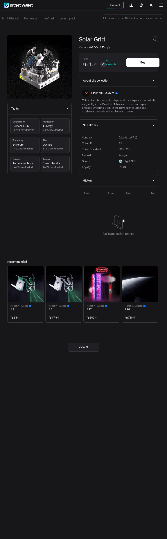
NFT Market (10, 18)
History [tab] (119, 180)
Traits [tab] (40, 108)
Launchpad (67, 18)
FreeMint (48, 18)
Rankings (30, 18)
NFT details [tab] (119, 125)
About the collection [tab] (119, 80)
